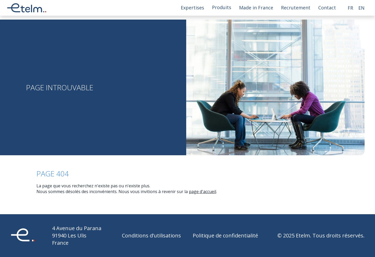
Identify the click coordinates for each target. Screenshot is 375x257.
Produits (221, 7)
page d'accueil (202, 191)
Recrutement (295, 7)
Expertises (192, 7)
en (361, 8)
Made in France (256, 7)
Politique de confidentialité (225, 235)
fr (350, 8)
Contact (327, 7)
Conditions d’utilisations (151, 235)
